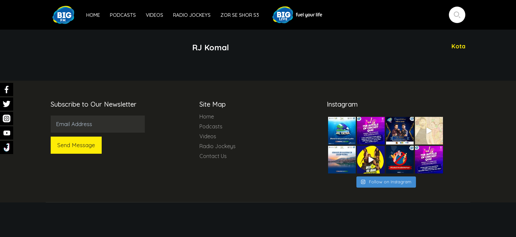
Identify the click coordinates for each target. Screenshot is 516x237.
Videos (154, 15)
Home (93, 15)
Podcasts (123, 15)
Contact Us (213, 156)
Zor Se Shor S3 (239, 15)
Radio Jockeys (192, 15)
